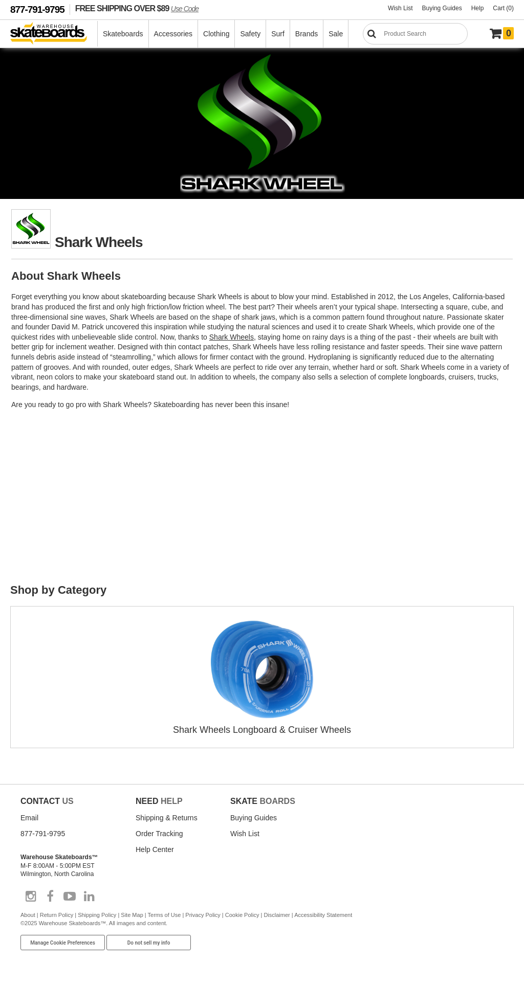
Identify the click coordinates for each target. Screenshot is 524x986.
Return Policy (56, 915)
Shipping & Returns (167, 818)
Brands (306, 34)
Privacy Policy (202, 915)
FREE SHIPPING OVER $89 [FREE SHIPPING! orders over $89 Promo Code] (137, 8)
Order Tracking (159, 834)
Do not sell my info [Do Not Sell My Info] (148, 943)
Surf (278, 34)
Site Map (132, 915)
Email (29, 818)
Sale (336, 34)
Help (477, 8)
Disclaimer (277, 915)
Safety (250, 34)
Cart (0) (503, 8)
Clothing (216, 34)
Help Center (155, 849)
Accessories (173, 34)
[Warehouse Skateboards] (54, 34)
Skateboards (123, 34)
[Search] (415, 33)
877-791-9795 (37, 9)
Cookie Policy (242, 915)
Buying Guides (442, 8)
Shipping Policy (97, 915)
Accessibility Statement (323, 915)
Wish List (400, 8)
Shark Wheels (231, 337)
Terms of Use (164, 915)
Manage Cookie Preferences (62, 943)
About (27, 915)
